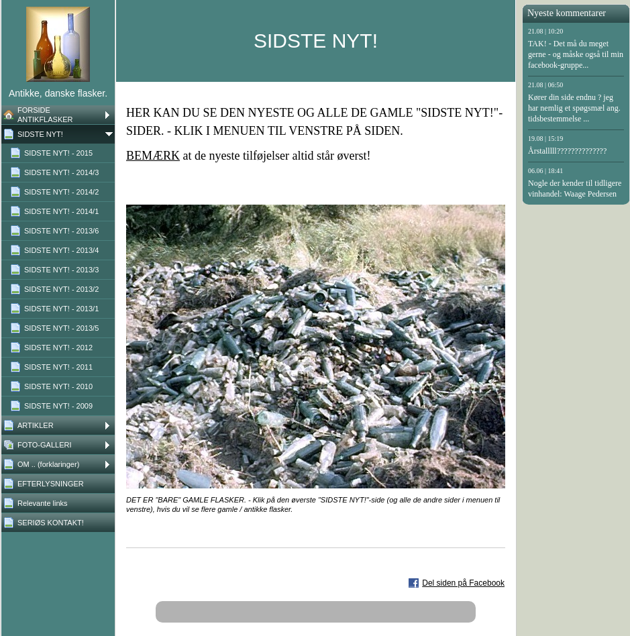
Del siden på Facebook (463, 583)
